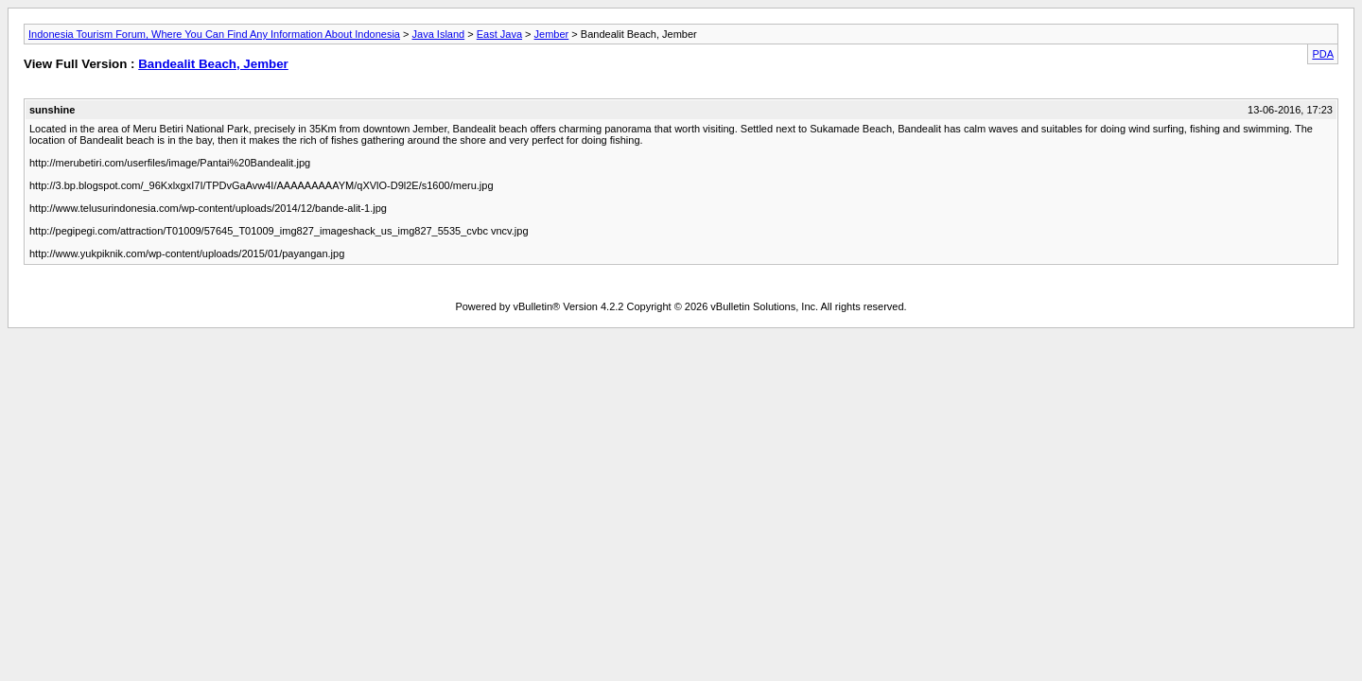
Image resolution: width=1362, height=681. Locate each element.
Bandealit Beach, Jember (213, 64)
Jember (551, 34)
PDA (1323, 54)
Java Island (438, 34)
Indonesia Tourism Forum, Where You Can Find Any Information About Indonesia (214, 34)
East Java (499, 34)
